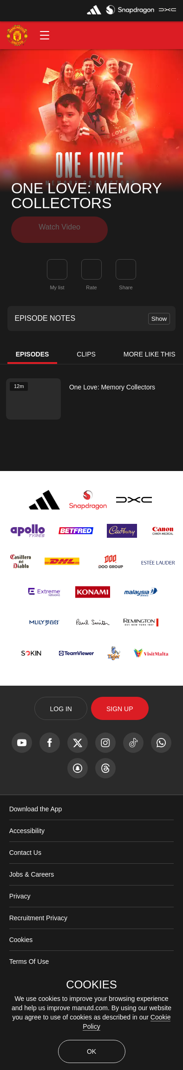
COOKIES (91, 985)
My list (57, 284)
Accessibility (27, 827)
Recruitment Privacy (38, 914)
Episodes (32, 351)
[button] (44, 35)
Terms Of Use (29, 958)
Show (159, 315)
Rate (91, 284)
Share (125, 284)
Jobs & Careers (31, 871)
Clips (86, 351)
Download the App (35, 805)
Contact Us (25, 849)
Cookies (21, 936)
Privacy (20, 893)
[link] (126, 266)
